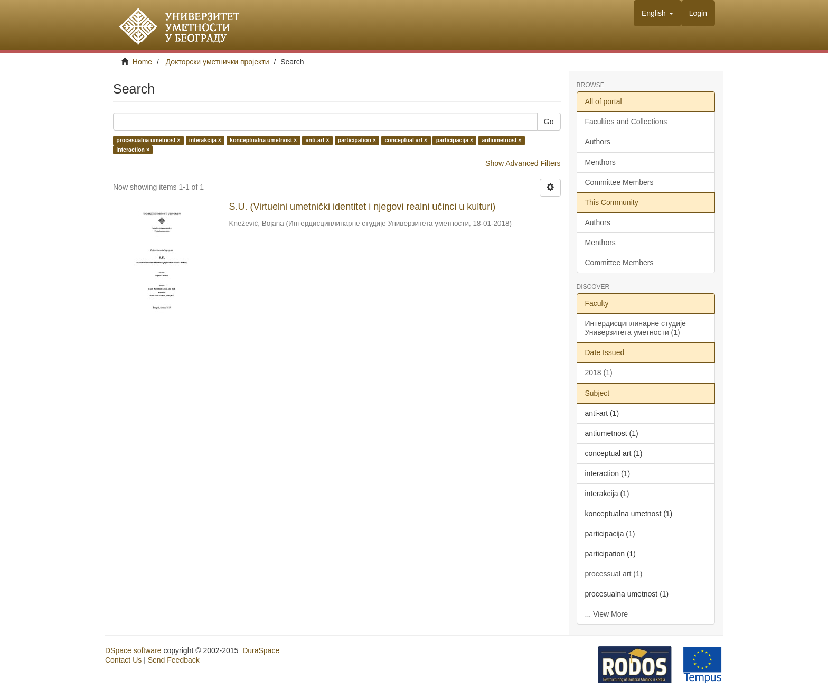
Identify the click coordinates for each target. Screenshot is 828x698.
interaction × (132, 149)
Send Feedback (174, 660)
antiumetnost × (502, 140)
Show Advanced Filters (522, 163)
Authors (597, 141)
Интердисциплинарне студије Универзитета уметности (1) (635, 328)
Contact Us (123, 660)
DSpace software (133, 650)
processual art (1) (614, 574)
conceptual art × (405, 140)
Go (549, 121)
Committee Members (619, 182)
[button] (657, 13)
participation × (357, 140)
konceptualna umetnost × (263, 140)
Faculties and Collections (626, 121)
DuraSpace (260, 650)
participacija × (454, 140)
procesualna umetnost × (148, 140)
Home (142, 62)
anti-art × (318, 140)
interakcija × (205, 140)
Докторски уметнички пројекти (217, 62)
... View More (606, 614)
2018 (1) (599, 372)
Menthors (600, 162)
